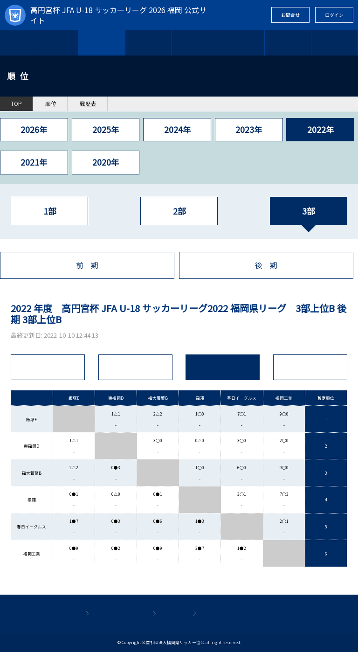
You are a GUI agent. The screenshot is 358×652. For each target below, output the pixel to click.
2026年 (34, 129)
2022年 (320, 129)
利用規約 (172, 613)
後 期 (266, 265)
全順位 (47, 367)
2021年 (34, 162)
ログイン (334, 14)
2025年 (105, 129)
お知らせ (195, 43)
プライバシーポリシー (233, 613)
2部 (179, 211)
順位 (50, 103)
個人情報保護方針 (118, 613)
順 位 (101, 43)
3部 (308, 211)
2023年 (248, 129)
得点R (310, 367)
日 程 (55, 43)
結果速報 (241, 43)
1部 (49, 211)
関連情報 (335, 43)
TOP (16, 43)
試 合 (135, 367)
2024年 (177, 129)
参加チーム (148, 43)
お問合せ (290, 14)
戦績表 (223, 367)
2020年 (105, 162)
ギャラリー (288, 43)
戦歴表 (88, 103)
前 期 (87, 265)
